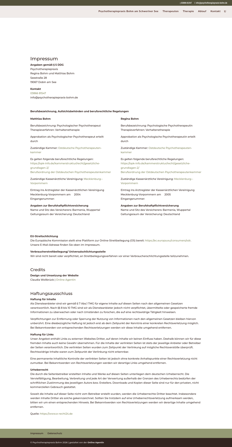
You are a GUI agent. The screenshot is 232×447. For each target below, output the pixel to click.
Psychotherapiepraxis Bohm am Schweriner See (129, 11)
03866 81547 (38, 93)
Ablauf (202, 11)
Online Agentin (66, 279)
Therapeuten (171, 11)
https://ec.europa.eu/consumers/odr (168, 240)
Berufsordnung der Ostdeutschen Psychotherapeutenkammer (70, 172)
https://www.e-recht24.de (56, 413)
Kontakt (216, 11)
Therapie (188, 11)
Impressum (36, 433)
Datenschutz (54, 433)
